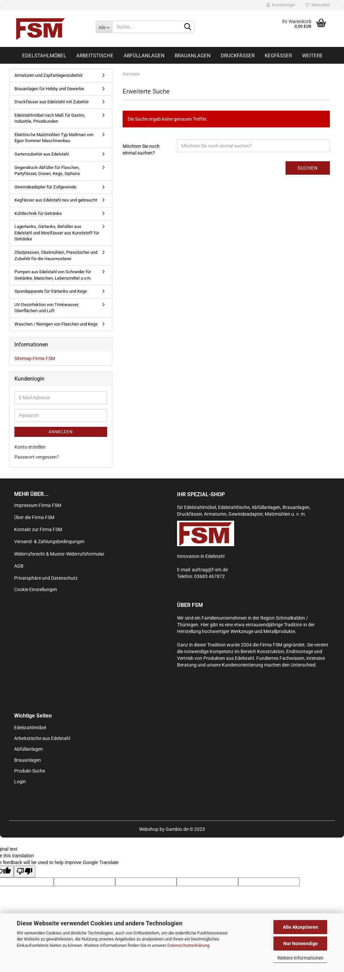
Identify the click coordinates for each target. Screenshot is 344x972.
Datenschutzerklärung (188, 945)
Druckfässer (238, 56)
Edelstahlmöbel (44, 56)
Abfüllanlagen (144, 56)
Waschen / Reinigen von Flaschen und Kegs (56, 324)
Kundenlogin (280, 5)
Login (20, 781)
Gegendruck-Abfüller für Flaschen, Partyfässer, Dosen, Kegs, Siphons (47, 170)
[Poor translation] (24, 871)
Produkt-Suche (29, 771)
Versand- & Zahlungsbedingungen (49, 541)
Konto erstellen (30, 447)
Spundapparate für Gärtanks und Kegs (50, 291)
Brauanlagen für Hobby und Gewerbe (49, 88)
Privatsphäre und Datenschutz (46, 578)
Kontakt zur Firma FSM (38, 529)
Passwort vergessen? (36, 457)
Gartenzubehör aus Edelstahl (41, 154)
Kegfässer (278, 56)
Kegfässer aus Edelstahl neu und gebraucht (55, 200)
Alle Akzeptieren (300, 927)
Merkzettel (317, 5)
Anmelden (61, 432)
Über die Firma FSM (34, 517)
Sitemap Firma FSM (34, 358)
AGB (19, 566)
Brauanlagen (193, 56)
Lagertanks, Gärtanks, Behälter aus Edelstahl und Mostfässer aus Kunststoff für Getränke (56, 232)
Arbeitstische (95, 56)
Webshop (149, 829)
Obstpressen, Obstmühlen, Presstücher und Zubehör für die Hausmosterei (55, 255)
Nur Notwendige (300, 943)
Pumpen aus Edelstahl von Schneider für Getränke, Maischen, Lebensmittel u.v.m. (52, 275)
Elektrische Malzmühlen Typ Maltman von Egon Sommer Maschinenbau (53, 138)
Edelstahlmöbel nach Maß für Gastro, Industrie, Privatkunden (49, 118)
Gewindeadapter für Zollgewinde (45, 186)
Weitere (312, 56)
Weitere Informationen (300, 958)
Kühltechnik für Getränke (38, 213)
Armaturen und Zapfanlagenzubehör (48, 75)
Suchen (308, 168)
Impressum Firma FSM (37, 505)
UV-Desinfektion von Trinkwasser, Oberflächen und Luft (46, 307)
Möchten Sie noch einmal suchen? (141, 150)
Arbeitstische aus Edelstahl (42, 738)
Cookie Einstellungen (35, 589)
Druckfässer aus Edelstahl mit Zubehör (51, 101)
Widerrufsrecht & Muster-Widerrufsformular (59, 554)
